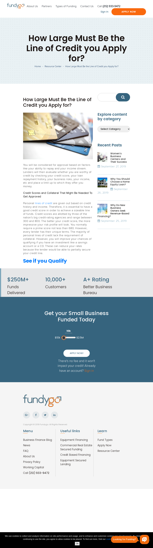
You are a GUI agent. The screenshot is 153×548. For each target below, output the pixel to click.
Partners (47, 6)
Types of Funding (65, 6)
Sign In (104, 11)
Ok (77, 543)
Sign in (89, 370)
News (26, 445)
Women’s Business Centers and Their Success (118, 157)
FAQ (25, 451)
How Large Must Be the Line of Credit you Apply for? (91, 66)
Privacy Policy (31, 462)
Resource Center (53, 66)
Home (38, 66)
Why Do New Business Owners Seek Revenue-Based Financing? (113, 211)
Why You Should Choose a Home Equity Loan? (120, 181)
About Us (32, 6)
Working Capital (33, 467)
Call (108, 6)
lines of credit (43, 203)
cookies (110, 539)
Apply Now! (76, 353)
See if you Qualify (45, 260)
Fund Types (105, 440)
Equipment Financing (74, 440)
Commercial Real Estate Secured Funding (76, 447)
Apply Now (129, 11)
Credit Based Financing (75, 455)
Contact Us (86, 6)
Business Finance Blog (37, 440)
